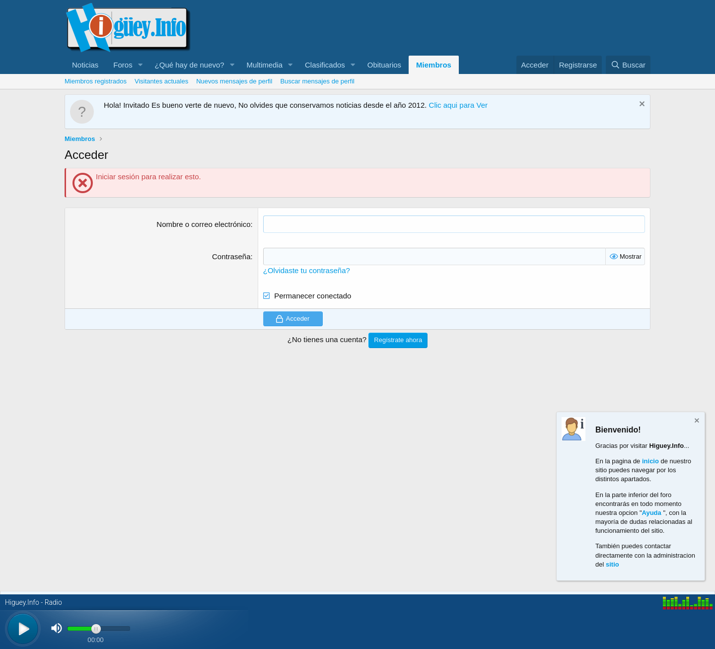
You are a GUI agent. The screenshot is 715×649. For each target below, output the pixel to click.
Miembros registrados (96, 81)
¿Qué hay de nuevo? (189, 65)
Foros (122, 65)
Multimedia (265, 65)
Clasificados (325, 65)
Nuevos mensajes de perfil (234, 81)
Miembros (433, 65)
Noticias (85, 65)
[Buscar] (628, 65)
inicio (650, 461)
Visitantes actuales (161, 81)
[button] (140, 65)
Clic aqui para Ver (458, 105)
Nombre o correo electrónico (203, 224)
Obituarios (384, 65)
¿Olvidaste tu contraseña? (306, 270)
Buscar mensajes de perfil (317, 81)
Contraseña (231, 256)
